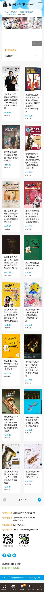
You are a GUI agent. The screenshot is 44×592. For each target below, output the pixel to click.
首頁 (6, 12)
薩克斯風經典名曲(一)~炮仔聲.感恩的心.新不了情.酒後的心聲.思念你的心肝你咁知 (11, 262)
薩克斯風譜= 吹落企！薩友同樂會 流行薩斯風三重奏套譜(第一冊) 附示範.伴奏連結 (11, 315)
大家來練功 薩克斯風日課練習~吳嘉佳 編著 (32, 265)
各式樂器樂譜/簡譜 (26, 12)
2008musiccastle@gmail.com (25, 530)
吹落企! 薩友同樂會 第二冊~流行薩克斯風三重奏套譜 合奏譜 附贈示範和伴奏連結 (32, 216)
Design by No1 (34, 578)
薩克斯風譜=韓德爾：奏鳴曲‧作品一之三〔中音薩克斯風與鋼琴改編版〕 (11, 477)
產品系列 (13, 12)
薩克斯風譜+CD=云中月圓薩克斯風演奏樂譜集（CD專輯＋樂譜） (32, 315)
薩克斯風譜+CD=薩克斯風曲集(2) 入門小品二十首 (32, 474)
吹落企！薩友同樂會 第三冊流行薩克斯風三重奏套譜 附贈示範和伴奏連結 (11, 216)
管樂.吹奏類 (11, 14)
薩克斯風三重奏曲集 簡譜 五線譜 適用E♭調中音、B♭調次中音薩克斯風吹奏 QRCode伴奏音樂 (32, 103)
